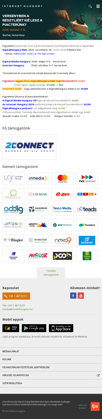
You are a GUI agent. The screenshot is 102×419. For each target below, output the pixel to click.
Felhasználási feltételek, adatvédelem (25, 367)
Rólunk (6, 359)
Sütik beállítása (12, 383)
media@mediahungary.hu (17, 309)
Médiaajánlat (10, 351)
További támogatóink (51, 272)
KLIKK (77, 116)
